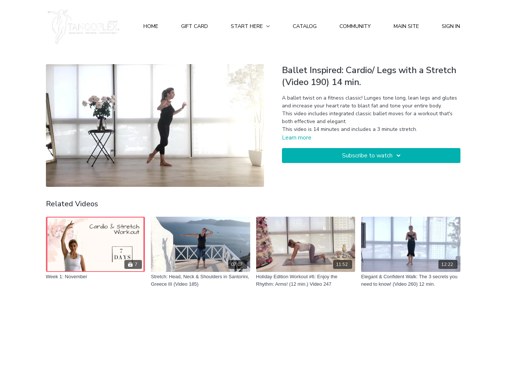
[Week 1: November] (95, 276)
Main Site (406, 26)
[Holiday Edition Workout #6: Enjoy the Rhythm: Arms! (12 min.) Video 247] (306, 280)
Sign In (451, 26)
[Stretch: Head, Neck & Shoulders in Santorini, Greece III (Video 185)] (200, 280)
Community (355, 26)
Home (150, 26)
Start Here (250, 26)
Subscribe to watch (372, 155)
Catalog (305, 26)
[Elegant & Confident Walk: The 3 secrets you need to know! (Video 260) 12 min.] (410, 280)
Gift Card (194, 26)
